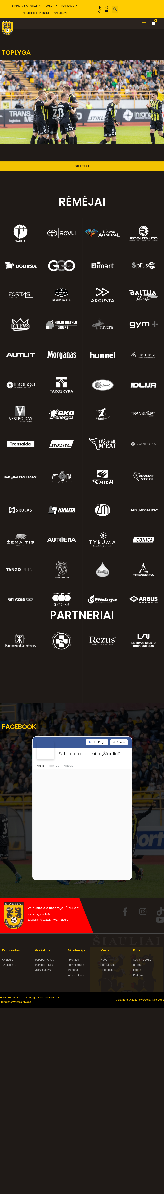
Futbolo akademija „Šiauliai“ (89, 754)
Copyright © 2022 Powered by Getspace (140, 999)
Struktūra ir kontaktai (26, 5)
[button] (115, 9)
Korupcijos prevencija (36, 13)
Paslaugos (70, 5)
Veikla (51, 5)
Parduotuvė (60, 13)
